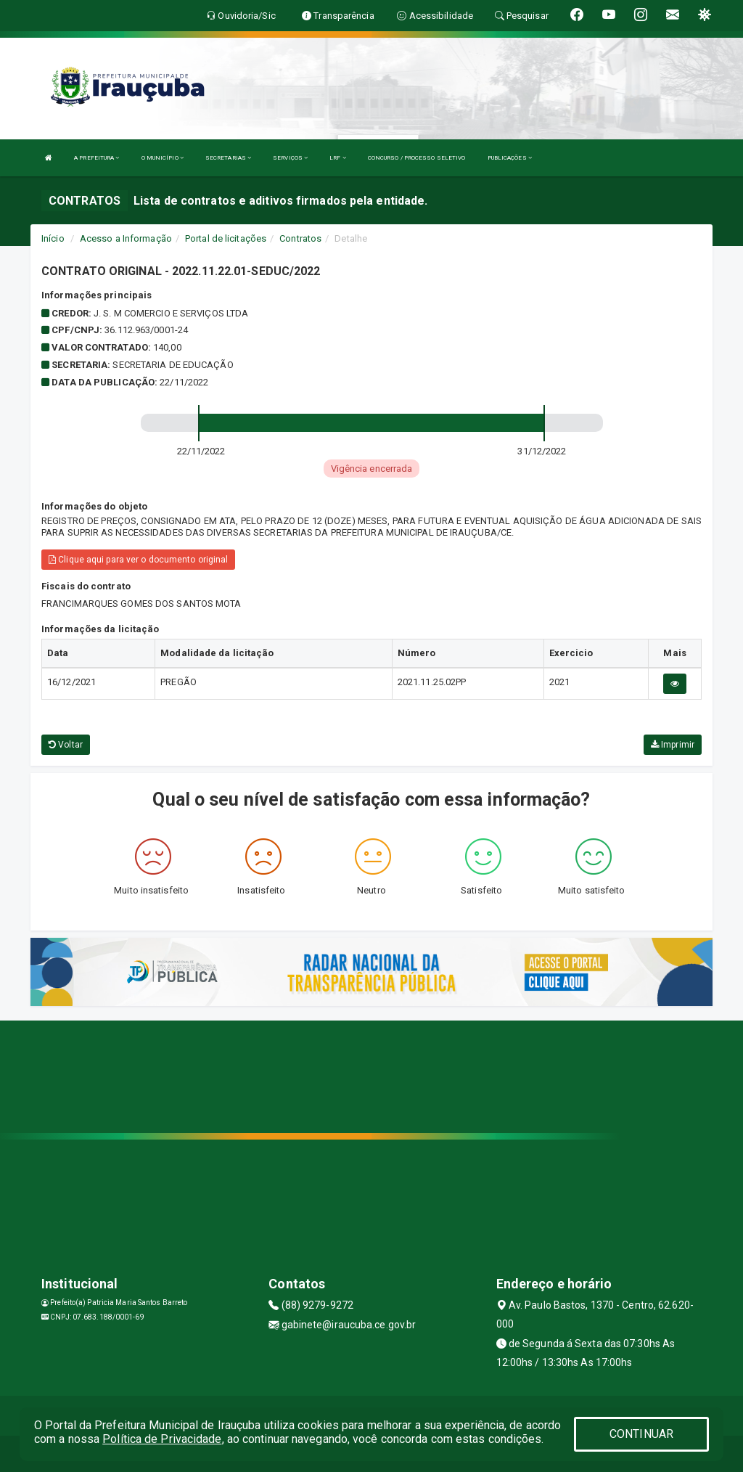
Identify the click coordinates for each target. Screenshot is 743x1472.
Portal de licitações (225, 238)
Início (53, 238)
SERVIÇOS (290, 158)
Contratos (300, 238)
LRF (337, 158)
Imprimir (672, 745)
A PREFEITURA (96, 158)
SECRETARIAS (228, 158)
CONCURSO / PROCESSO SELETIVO (417, 158)
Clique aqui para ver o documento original (138, 560)
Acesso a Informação (126, 238)
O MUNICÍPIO (162, 158)
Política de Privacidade (161, 1439)
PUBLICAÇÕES (510, 158)
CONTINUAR (641, 1434)
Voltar (66, 745)
